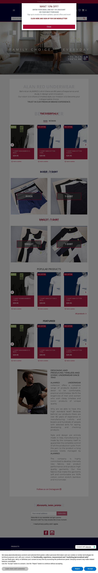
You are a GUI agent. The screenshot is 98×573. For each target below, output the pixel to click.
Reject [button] (77, 569)
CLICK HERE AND (37, 19)
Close (49, 27)
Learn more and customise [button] (15, 569)
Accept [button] (90, 569)
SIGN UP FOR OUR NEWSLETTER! (55, 19)
